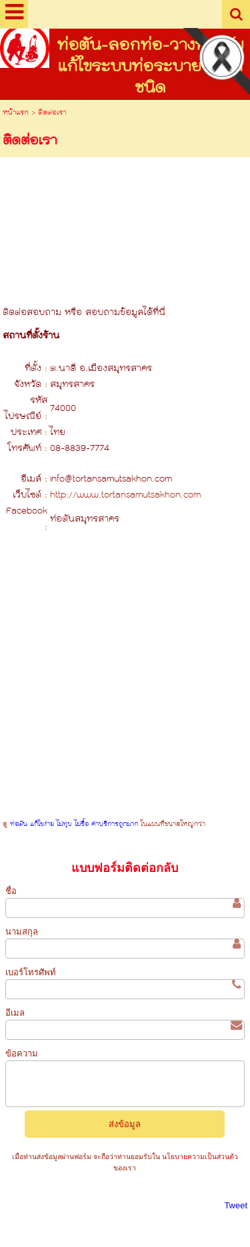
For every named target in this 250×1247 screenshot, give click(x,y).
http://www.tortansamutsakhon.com (125, 496)
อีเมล (15, 1013)
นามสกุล (21, 932)
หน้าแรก (16, 113)
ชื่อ (11, 891)
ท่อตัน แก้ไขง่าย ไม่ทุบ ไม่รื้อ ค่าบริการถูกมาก (74, 824)
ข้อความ (21, 1053)
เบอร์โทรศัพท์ (30, 972)
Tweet (235, 1205)
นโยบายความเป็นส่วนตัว (199, 1156)
